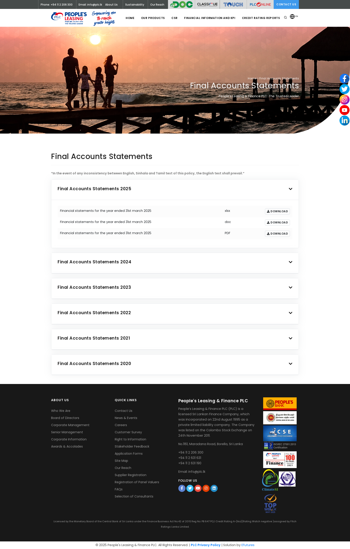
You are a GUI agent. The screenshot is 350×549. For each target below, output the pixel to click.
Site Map (121, 460)
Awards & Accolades (67, 446)
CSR (174, 18)
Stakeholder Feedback (132, 446)
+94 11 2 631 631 (189, 458)
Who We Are (60, 411)
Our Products (152, 18)
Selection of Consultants (134, 496)
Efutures (248, 545)
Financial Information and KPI (209, 18)
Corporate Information (69, 439)
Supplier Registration (130, 475)
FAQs (119, 489)
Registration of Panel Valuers (137, 482)
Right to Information (130, 439)
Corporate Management (70, 425)
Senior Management (67, 432)
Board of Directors (65, 418)
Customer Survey (128, 432)
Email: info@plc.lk (90, 4)
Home (129, 18)
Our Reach (123, 468)
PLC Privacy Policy (206, 545)
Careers (121, 425)
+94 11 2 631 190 (189, 463)
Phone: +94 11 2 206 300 (57, 4)
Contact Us (286, 4)
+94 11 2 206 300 (190, 452)
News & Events (126, 418)
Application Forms (129, 453)
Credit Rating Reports (261, 18)
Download (277, 211)
